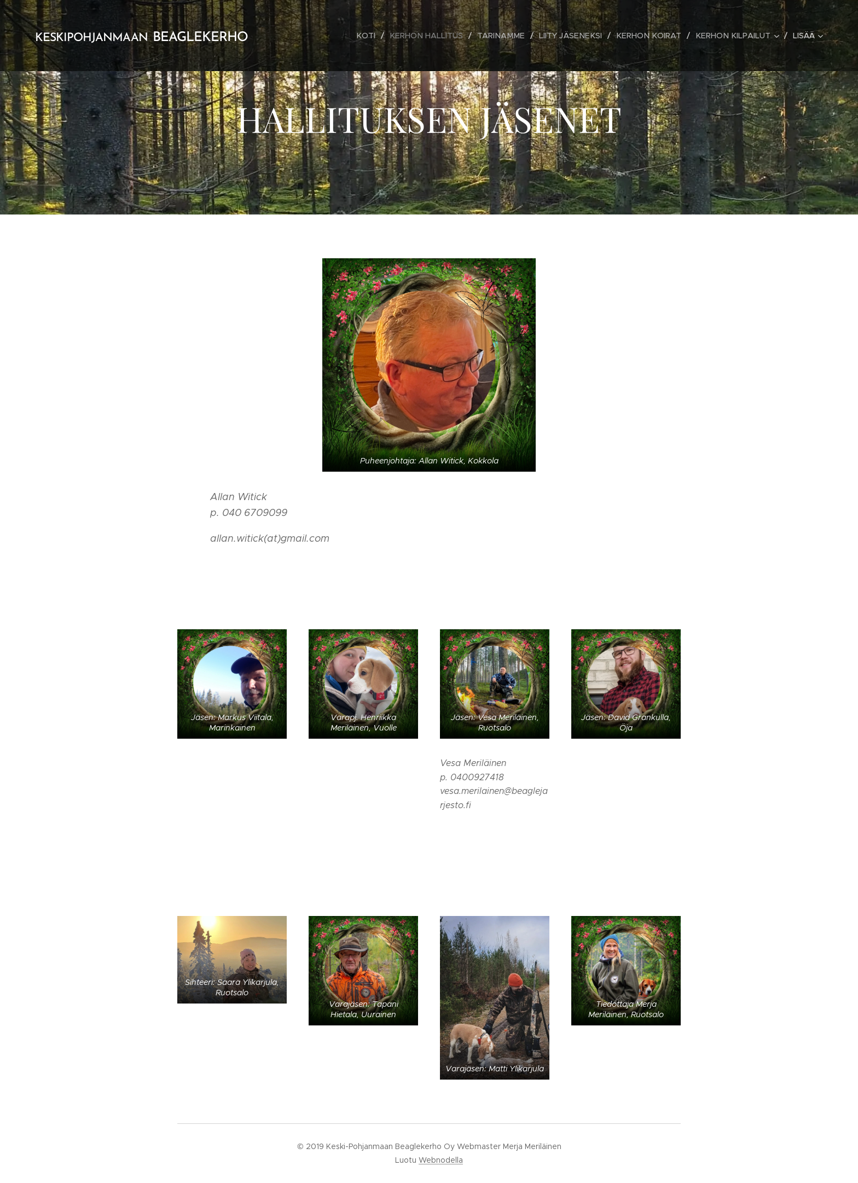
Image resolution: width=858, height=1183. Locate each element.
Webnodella (441, 1160)
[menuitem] (380, 35)
